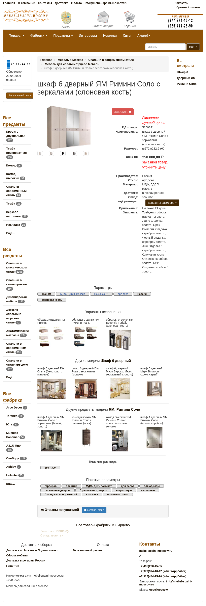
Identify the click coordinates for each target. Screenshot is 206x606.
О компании (26, 3)
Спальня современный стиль (16, 191)
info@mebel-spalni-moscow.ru (106, 3)
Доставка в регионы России (25, 560)
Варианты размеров (162, 202)
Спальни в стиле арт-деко (17, 365)
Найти (193, 46)
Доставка (61, 3)
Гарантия (12, 565)
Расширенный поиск (19, 95)
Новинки (110, 35)
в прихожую (124, 490)
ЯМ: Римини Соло (124, 409)
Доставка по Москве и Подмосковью (32, 550)
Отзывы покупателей (60, 509)
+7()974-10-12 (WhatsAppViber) (162, 571)
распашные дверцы (57, 490)
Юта (12, 424)
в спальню (148, 490)
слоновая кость (52, 299)
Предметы (63, 35)
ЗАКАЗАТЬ (122, 111)
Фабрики (38, 35)
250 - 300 (50, 467)
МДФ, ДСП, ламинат (99, 486)
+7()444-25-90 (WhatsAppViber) (162, 576)
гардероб (51, 486)
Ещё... (10, 233)
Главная (9, 3)
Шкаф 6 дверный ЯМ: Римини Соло (187, 78)
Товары (16, 35)
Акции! (143, 35)
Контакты (45, 3)
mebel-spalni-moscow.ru (155, 550)
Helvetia (15, 475)
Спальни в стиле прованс (17, 284)
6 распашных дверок (93, 490)
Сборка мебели (17, 555)
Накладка (16, 224)
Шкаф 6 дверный (116, 361)
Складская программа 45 (61, 494)
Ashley (13, 466)
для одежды (152, 486)
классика (92, 494)
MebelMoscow (158, 589)
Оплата (76, 3)
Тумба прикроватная (16, 153)
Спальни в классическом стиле (16, 267)
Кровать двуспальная (15, 136)
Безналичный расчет (87, 550)
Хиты (127, 35)
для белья (127, 486)
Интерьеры (88, 35)
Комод (14, 165)
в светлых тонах (118, 494)
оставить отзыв (94, 510)
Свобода (16, 458)
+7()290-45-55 (150, 566)
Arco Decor (16, 407)
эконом (46, 293)
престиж (71, 486)
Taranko (15, 416)
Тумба (14, 203)
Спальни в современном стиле (16, 348)
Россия (142, 293)
